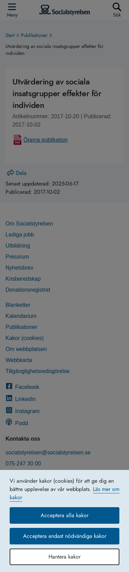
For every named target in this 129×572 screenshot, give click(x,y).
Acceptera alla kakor (64, 515)
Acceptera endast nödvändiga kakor (64, 536)
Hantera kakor (64, 557)
